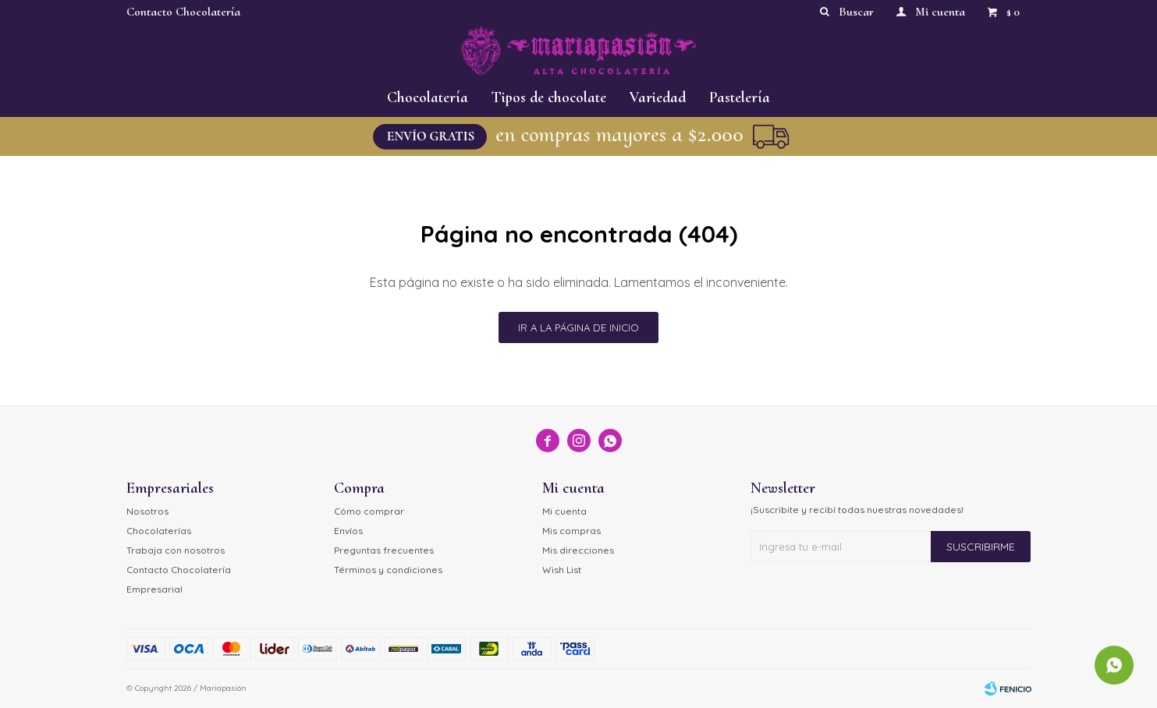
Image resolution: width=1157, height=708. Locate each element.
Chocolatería (427, 97)
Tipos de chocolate (549, 97)
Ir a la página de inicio (578, 327)
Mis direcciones (578, 550)
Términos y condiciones (388, 569)
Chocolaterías (158, 530)
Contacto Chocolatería (183, 11)
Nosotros (147, 511)
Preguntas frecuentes (384, 550)
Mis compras (571, 530)
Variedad (658, 97)
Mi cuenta (564, 511)
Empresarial (154, 589)
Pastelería (739, 97)
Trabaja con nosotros (175, 550)
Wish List (561, 569)
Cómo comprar (369, 511)
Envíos (348, 530)
